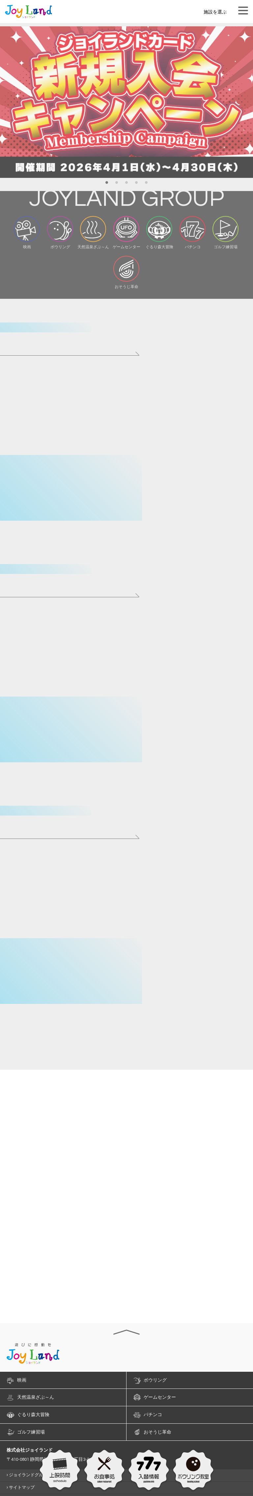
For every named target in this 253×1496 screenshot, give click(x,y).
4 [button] (136, 185)
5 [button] (146, 185)
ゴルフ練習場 (31, 1432)
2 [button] (116, 185)
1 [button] (106, 185)
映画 (21, 1380)
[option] (126, 106)
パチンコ (153, 1415)
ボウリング (155, 1380)
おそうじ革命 (157, 1432)
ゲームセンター (160, 1397)
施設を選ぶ (215, 12)
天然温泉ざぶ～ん (35, 1397)
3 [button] (126, 185)
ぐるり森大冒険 (33, 1415)
